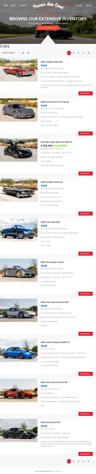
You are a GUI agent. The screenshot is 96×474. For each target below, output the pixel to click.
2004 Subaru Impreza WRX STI (54, 342)
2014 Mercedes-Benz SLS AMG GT (56, 142)
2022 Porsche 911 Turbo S (52, 262)
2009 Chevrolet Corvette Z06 (54, 302)
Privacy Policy (57, 471)
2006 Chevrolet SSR (49, 222)
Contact (89, 6)
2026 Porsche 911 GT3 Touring (54, 102)
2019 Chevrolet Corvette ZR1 (53, 382)
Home (6, 6)
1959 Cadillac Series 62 (51, 182)
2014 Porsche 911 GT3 (50, 422)
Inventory (68, 5)
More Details (85, 93)
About (13, 6)
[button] (48, 28)
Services (23, 6)
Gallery (79, 6)
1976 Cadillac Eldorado (51, 62)
